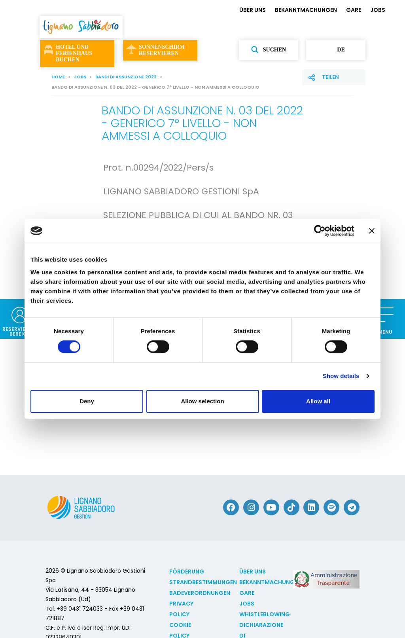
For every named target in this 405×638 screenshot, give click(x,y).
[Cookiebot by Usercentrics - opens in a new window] (319, 231)
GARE (353, 10)
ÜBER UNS (252, 10)
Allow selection (202, 401)
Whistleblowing (264, 614)
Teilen (330, 77)
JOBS (377, 10)
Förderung (186, 571)
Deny (86, 401)
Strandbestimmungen (203, 582)
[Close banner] (372, 231)
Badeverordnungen (199, 593)
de (335, 50)
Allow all (318, 401)
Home (58, 77)
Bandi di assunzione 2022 (126, 77)
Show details (341, 375)
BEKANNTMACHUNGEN (306, 10)
